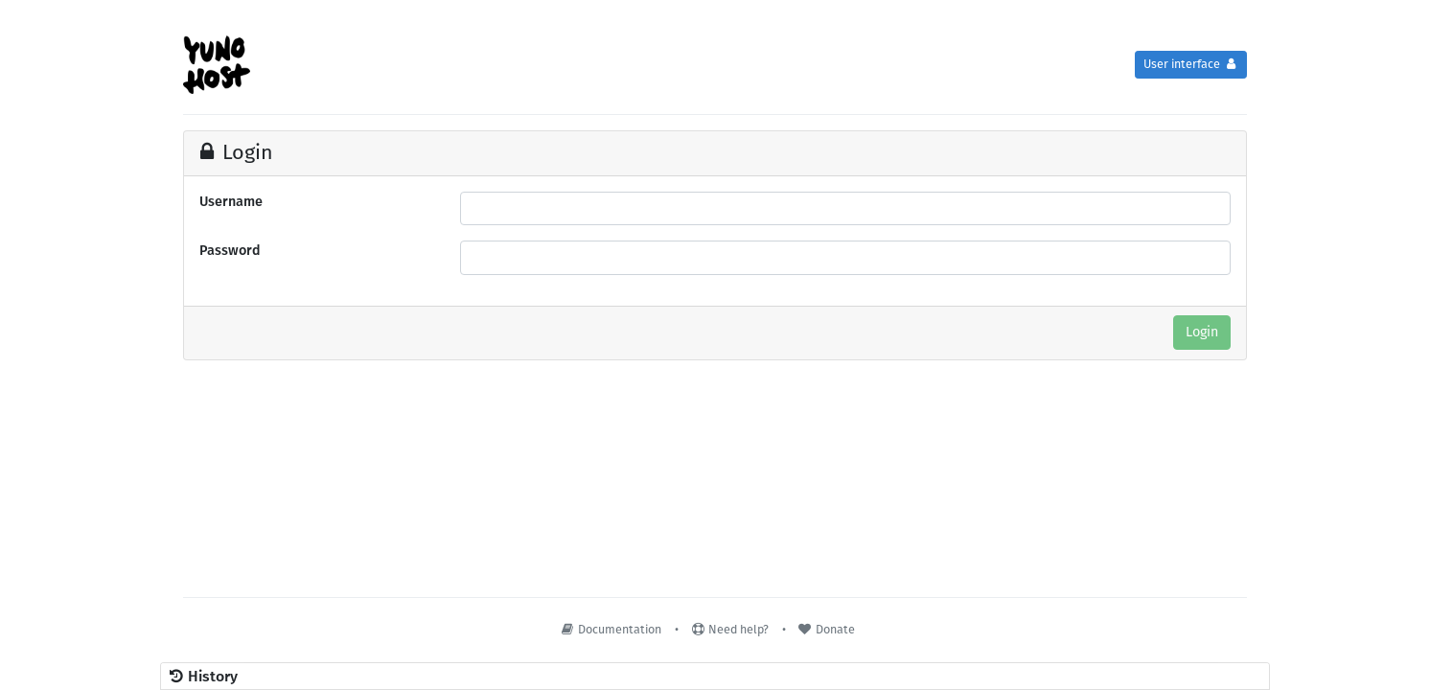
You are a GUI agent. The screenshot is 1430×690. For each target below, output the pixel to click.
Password (230, 250)
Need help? (729, 629)
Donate (826, 629)
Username (231, 202)
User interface (1190, 64)
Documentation (610, 629)
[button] (715, 676)
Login (1202, 332)
